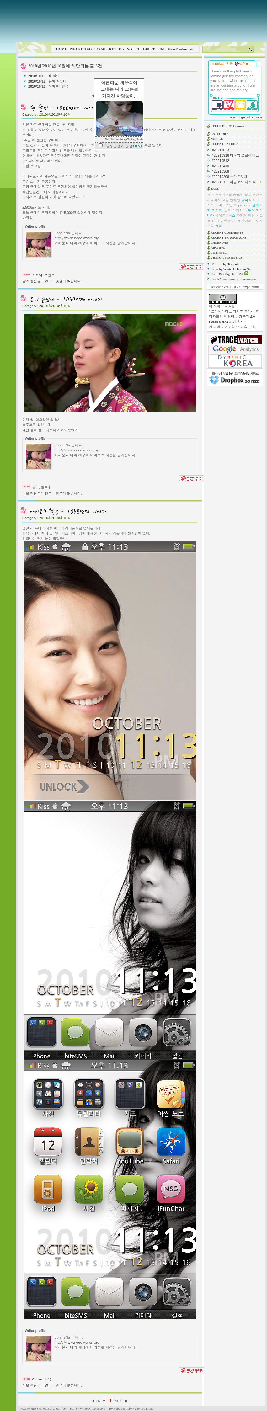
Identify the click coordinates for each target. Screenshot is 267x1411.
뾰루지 (220, 195)
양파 (244, 200)
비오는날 (225, 205)
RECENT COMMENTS (227, 232)
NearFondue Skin (181, 49)
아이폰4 (221, 215)
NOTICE (133, 49)
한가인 (237, 210)
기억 (259, 210)
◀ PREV (98, 1401)
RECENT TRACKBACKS (228, 237)
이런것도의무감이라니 (237, 221)
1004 (215, 221)
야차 (259, 221)
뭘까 (247, 195)
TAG (88, 49)
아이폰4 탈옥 (58, 86)
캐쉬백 (37, 275)
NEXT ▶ (121, 1401)
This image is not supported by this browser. (141, 21)
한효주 (46, 487)
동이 (35, 487)
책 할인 (54, 76)
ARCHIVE (218, 247)
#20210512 (220, 160)
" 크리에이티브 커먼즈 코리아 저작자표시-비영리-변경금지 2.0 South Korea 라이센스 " (234, 317)
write (259, 117)
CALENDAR (219, 242)
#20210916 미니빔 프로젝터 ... (235, 155)
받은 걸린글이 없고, (37, 281)
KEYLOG (116, 49)
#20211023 (220, 150)
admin (250, 117)
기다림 (217, 210)
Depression (242, 205)
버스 (231, 215)
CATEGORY (219, 134)
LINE (161, 49)
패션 (251, 215)
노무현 (249, 210)
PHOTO (76, 49)
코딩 (225, 200)
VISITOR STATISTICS (227, 257)
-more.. (241, 126)
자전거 (242, 215)
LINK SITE (219, 252)
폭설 (218, 226)
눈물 (227, 210)
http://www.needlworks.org (77, 237)
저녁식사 (214, 200)
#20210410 (220, 166)
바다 (210, 215)
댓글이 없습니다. (69, 281)
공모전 (238, 195)
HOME (61, 49)
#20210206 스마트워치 (229, 176)
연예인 (235, 200)
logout (233, 117)
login (242, 117)
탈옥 (47, 1379)
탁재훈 (258, 195)
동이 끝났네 (57, 81)
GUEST (149, 49)
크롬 (210, 195)
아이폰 (37, 1379)
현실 (210, 226)
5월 (229, 195)
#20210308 (220, 171)
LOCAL (100, 49)
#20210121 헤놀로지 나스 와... (235, 182)
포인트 (49, 275)
